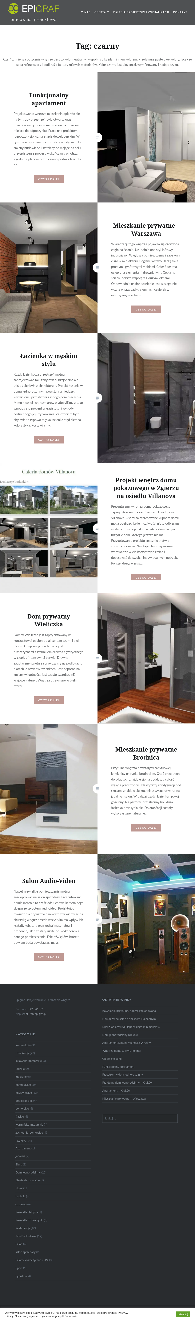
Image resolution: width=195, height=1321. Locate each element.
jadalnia (20, 1156)
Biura (18, 1164)
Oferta (100, 12)
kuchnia (20, 1196)
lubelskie (21, 1076)
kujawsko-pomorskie (28, 1060)
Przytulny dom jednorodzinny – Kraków (127, 1082)
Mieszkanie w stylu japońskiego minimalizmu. (131, 1026)
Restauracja (22, 1228)
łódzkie (20, 1068)
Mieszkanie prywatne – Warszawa (124, 1098)
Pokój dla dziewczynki (29, 1220)
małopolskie (23, 1084)
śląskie (19, 1116)
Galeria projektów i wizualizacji (141, 12)
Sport (18, 1268)
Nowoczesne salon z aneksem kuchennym (129, 1018)
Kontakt (180, 12)
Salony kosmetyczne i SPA (31, 1260)
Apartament (23, 1148)
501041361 (36, 1009)
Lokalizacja (22, 1053)
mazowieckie (23, 1092)
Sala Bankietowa (25, 1236)
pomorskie (22, 1108)
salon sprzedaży (25, 1252)
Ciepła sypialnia (112, 1058)
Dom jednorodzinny (28, 1172)
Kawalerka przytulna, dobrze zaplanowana (129, 1010)
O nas (85, 12)
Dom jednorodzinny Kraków (120, 1034)
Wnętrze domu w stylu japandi (121, 1050)
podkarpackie (24, 1100)
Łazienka (20, 1204)
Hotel (18, 1188)
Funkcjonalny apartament (118, 1066)
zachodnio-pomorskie (29, 1132)
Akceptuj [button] (183, 1314)
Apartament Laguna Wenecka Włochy (126, 1042)
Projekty (20, 1141)
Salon (18, 1244)
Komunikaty (23, 1045)
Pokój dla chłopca (26, 1212)
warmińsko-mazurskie (29, 1124)
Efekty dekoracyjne (27, 1180)
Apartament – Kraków (116, 1090)
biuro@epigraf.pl (36, 1013)
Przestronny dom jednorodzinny (122, 1074)
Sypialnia (21, 1276)
